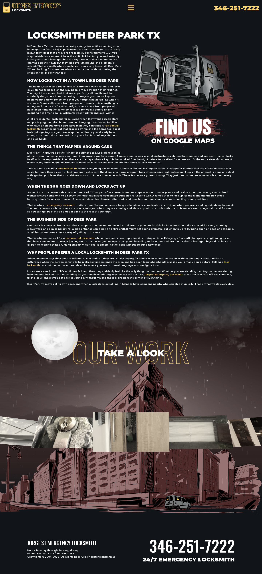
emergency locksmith (61, 205)
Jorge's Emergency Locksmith (163, 274)
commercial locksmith (80, 238)
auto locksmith (67, 168)
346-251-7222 (192, 545)
